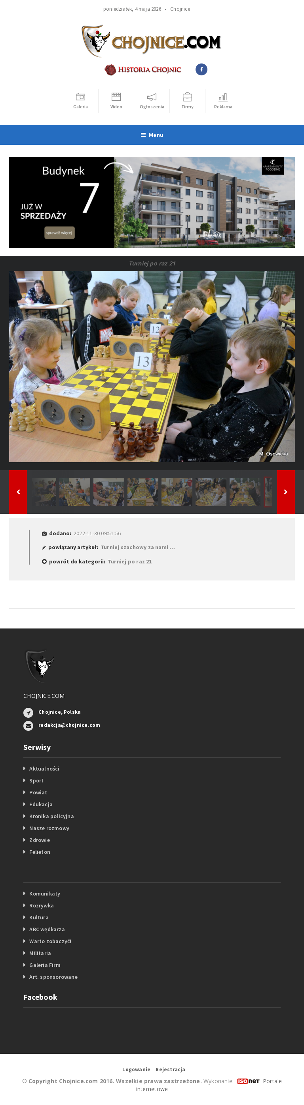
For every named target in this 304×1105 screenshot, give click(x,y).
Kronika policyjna (51, 816)
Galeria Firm (45, 965)
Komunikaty (44, 893)
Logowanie (136, 1069)
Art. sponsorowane (53, 976)
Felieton (39, 851)
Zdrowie (39, 840)
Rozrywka (41, 905)
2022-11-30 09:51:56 (97, 533)
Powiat (38, 792)
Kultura (38, 917)
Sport (36, 780)
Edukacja (41, 804)
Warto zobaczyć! (50, 941)
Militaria (40, 953)
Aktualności (44, 768)
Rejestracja (170, 1069)
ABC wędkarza (47, 929)
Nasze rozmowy (49, 828)
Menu (152, 135)
